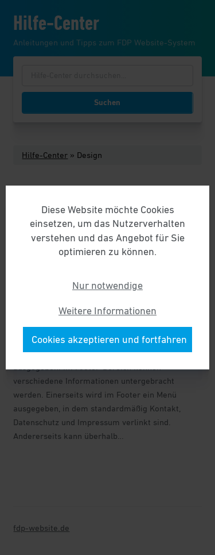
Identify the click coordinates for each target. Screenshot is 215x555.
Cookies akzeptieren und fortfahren (109, 339)
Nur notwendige (107, 285)
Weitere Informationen (107, 311)
